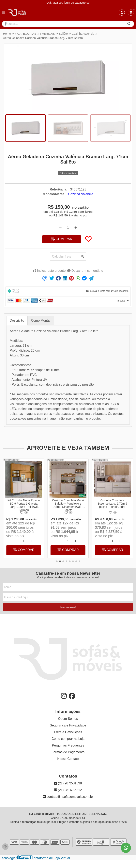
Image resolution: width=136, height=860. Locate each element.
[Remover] (60, 227)
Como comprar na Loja (68, 738)
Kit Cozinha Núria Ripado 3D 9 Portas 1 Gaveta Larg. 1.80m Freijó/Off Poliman (23, 505)
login (67, 2)
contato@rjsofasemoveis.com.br (68, 796)
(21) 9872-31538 (68, 783)
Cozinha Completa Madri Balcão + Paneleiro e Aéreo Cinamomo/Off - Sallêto (68, 505)
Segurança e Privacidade (68, 725)
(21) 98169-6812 (68, 790)
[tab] (68, 291)
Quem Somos (68, 718)
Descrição (17, 320)
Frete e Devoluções (68, 732)
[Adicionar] (75, 227)
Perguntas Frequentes (68, 745)
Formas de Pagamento (68, 752)
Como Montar (41, 320)
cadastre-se (82, 2)
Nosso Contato (68, 759)
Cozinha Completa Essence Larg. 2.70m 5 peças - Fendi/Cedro (112, 503)
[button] (57, 561)
